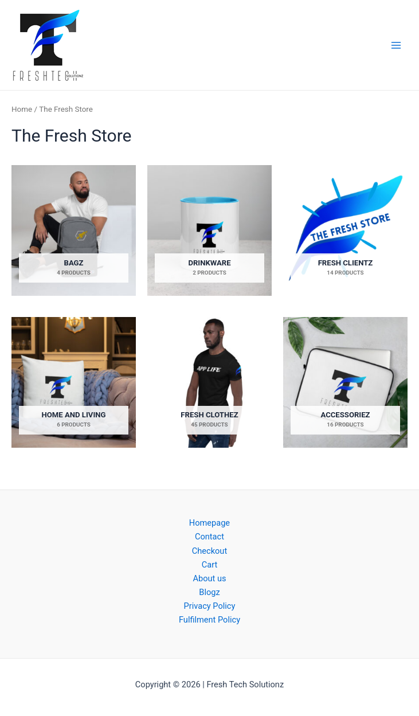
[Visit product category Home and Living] (73, 382)
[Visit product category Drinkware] (209, 230)
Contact (209, 536)
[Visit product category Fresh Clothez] (209, 382)
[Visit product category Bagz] (73, 230)
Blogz (209, 592)
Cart (209, 565)
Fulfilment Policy (209, 620)
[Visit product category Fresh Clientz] (345, 230)
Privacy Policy (210, 606)
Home (21, 109)
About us (209, 578)
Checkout (209, 551)
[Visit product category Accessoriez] (345, 382)
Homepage (209, 523)
